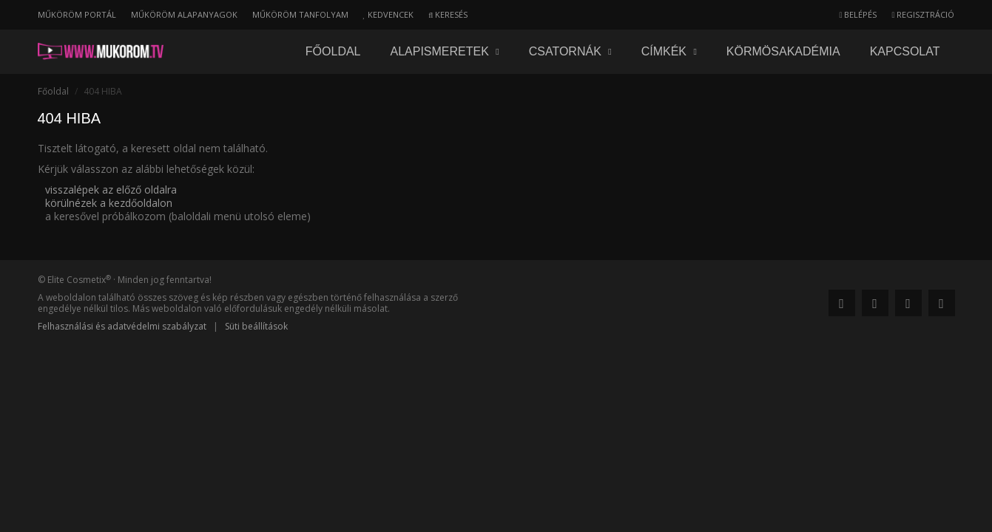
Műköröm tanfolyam (300, 14)
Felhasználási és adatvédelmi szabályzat (122, 326)
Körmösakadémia (783, 51)
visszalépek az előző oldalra (111, 190)
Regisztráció (922, 14)
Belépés (858, 14)
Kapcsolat (905, 51)
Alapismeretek (445, 51)
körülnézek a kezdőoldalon (108, 203)
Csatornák (570, 51)
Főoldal (333, 51)
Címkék (669, 51)
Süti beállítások (256, 326)
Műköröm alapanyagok (184, 14)
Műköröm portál (77, 14)
